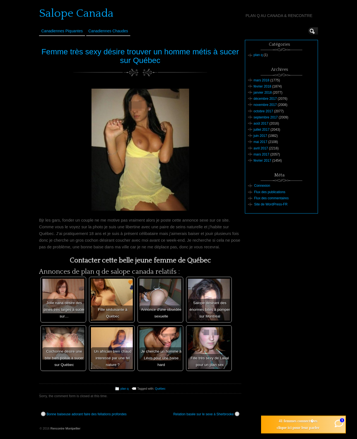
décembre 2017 (265, 99)
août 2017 (261, 123)
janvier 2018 (263, 92)
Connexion (262, 186)
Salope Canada (76, 13)
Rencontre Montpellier (65, 428)
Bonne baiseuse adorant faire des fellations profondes (84, 414)
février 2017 (262, 160)
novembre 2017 (265, 105)
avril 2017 (261, 148)
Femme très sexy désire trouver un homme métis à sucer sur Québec (140, 56)
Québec (160, 388)
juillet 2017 (261, 130)
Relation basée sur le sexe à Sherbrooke (206, 414)
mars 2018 (261, 80)
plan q (124, 388)
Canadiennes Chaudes (108, 31)
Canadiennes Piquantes (62, 31)
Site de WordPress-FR (271, 204)
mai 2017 (260, 142)
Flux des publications (269, 192)
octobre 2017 (263, 111)
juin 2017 (260, 136)
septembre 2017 (266, 117)
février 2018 (262, 86)
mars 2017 (261, 154)
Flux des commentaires (271, 198)
